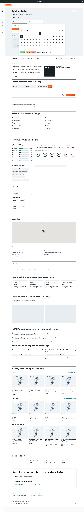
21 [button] (33, 42)
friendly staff (14, 174)
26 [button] (27, 45)
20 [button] (30, 42)
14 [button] (33, 39)
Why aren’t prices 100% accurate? (44, 503)
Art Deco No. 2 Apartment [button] (66, 387)
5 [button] (27, 36)
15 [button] (36, 39)
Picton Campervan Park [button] (65, 414)
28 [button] (33, 45)
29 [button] (36, 45)
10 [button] (21, 39)
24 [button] (21, 45)
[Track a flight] (2, 23)
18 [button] (24, 42)
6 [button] (62, 33)
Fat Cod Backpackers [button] (16, 414)
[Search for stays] (2, 11)
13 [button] (30, 39)
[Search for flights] (2, 8)
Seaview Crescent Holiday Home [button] (35, 439)
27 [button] (30, 45)
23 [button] (39, 42)
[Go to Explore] (2, 20)
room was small (25, 168)
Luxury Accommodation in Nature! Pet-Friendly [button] (52, 440)
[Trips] (2, 29)
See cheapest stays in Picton (70, 398)
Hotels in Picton (38, 484)
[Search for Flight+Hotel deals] (2, 16)
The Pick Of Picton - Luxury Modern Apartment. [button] (68, 440)
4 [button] (24, 36)
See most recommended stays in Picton (68, 424)
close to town (21, 174)
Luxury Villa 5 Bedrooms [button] (17, 439)
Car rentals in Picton (19, 484)
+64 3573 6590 (15, 16)
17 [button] (21, 42)
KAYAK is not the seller (44, 499)
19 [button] (27, 42)
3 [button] (21, 36)
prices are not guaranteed (37, 495)
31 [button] (21, 48)
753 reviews (20, 17)
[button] (82, 1)
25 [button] (24, 45)
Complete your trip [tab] (18, 476)
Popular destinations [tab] (28, 476)
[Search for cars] (2, 14)
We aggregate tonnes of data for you (44, 501)
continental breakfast (16, 168)
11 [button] (24, 39)
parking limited (25, 179)
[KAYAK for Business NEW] (2, 25)
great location (15, 171)
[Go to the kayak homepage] (8, 5)
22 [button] (36, 42)
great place (22, 177)
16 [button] (39, 39)
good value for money (16, 179)
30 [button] (40, 45)
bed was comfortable (23, 171)
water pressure (15, 177)
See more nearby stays (71, 372)
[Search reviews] (51, 166)
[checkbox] (18, 201)
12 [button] (27, 39)
